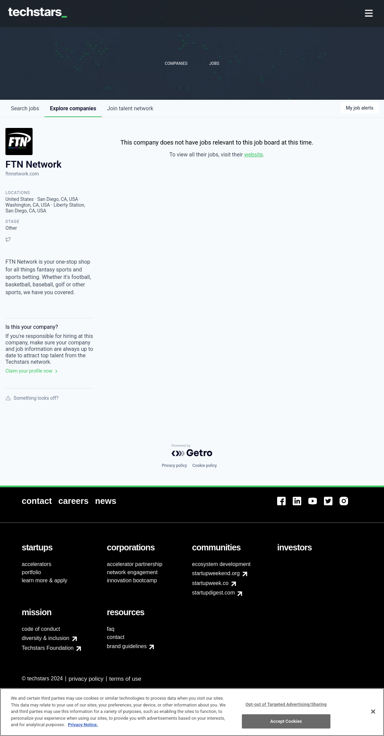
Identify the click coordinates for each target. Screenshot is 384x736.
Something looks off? (31, 398)
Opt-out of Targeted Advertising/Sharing (286, 704)
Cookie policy (204, 465)
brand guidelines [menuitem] (127, 646)
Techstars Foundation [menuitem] (48, 648)
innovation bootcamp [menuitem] (132, 580)
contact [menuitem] (115, 637)
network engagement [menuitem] (132, 572)
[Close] (373, 711)
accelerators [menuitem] (36, 564)
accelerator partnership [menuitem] (134, 564)
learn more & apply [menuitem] (44, 580)
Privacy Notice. (83, 724)
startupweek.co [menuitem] (210, 583)
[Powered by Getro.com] (192, 450)
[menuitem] (369, 13)
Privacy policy (174, 465)
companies (73, 108)
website (253, 154)
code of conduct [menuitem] (41, 629)
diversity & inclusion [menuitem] (46, 638)
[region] (192, 712)
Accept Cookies (286, 721)
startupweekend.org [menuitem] (216, 573)
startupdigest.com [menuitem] (213, 593)
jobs (25, 108)
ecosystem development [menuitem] (221, 564)
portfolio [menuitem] (31, 572)
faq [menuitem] (110, 629)
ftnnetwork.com (22, 173)
